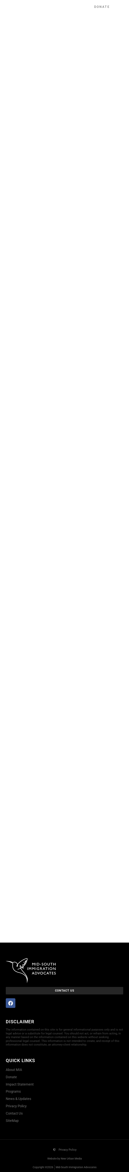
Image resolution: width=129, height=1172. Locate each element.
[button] (69, 7)
